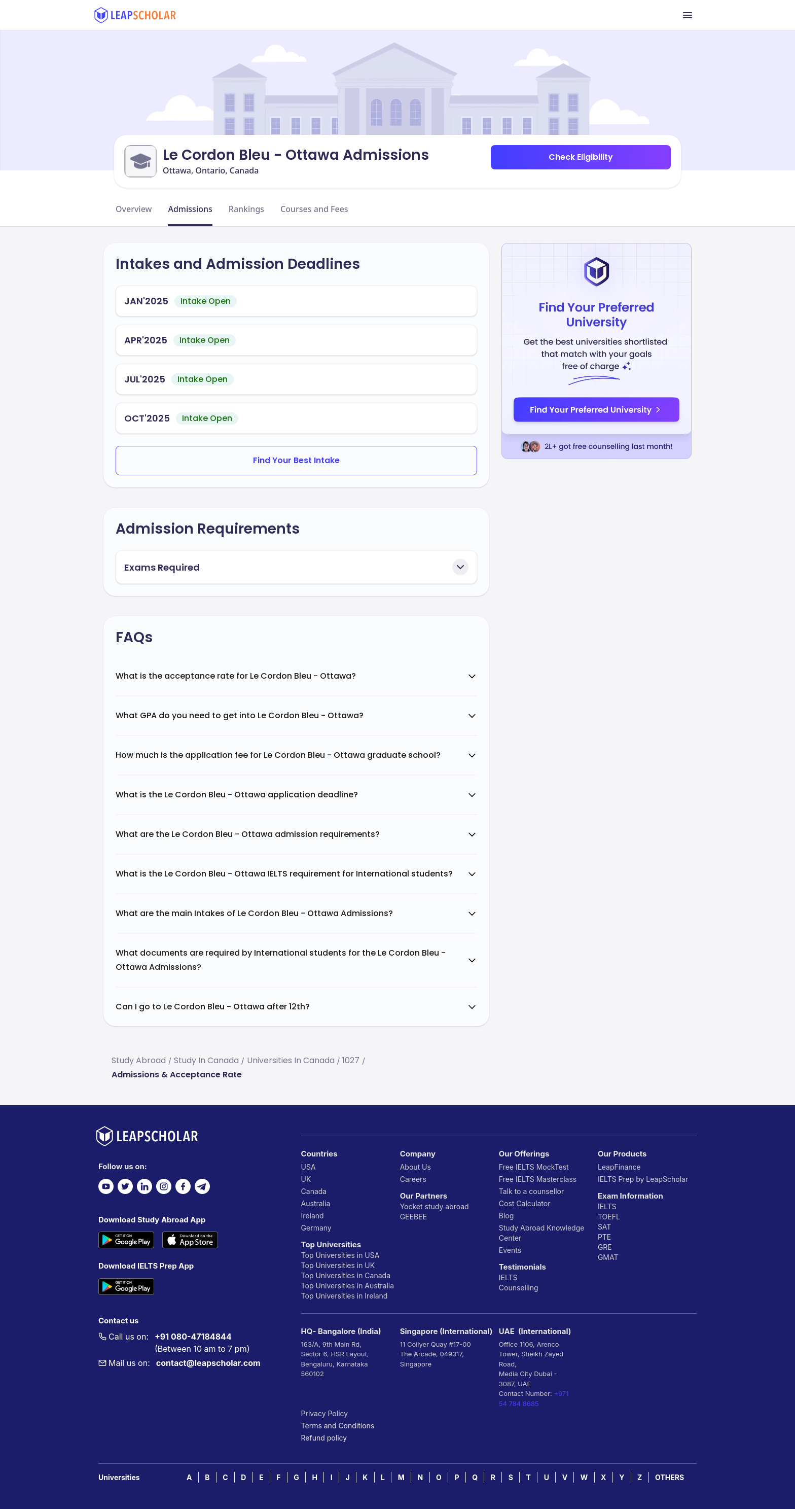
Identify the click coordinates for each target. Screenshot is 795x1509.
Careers (413, 1179)
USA (308, 1167)
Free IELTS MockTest (534, 1167)
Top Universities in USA (340, 1255)
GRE (605, 1247)
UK (306, 1179)
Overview (134, 209)
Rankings (246, 209)
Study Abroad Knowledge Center (542, 1232)
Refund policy (324, 1437)
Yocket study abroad (434, 1206)
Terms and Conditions (338, 1425)
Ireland (312, 1215)
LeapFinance (619, 1167)
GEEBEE (413, 1216)
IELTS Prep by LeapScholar (643, 1179)
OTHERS (669, 1477)
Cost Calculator (525, 1203)
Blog (506, 1215)
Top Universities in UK (338, 1265)
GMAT (608, 1257)
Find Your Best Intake (296, 460)
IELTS (508, 1277)
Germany (316, 1227)
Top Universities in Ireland (344, 1295)
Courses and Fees (314, 209)
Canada (314, 1191)
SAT (604, 1226)
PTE (604, 1237)
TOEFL (609, 1216)
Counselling (518, 1287)
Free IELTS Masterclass (537, 1179)
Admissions (190, 209)
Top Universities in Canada (345, 1275)
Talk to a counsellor (531, 1191)
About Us (415, 1167)
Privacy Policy (324, 1413)
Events (510, 1250)
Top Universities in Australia (347, 1285)
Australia (316, 1203)
